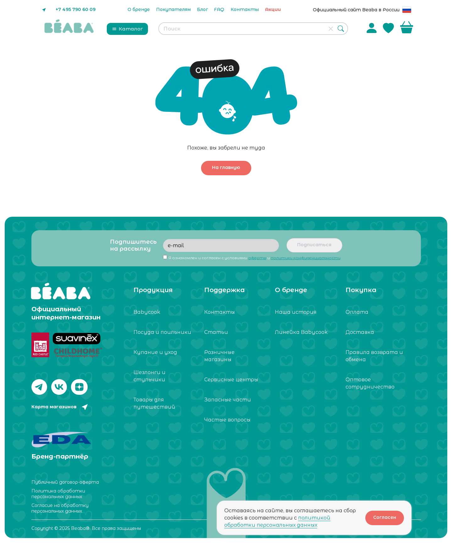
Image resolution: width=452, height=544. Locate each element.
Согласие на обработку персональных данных (60, 507)
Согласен (384, 517)
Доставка (360, 332)
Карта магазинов (54, 407)
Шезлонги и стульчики (149, 376)
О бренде (139, 9)
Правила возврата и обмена (374, 355)
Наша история (296, 312)
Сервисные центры (231, 380)
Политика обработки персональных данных (58, 492)
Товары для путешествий (154, 403)
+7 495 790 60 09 (75, 9)
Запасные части (227, 400)
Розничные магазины (219, 355)
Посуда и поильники (162, 332)
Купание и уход (155, 352)
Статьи (216, 332)
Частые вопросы (227, 420)
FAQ (219, 9)
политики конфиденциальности (305, 257)
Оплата (357, 312)
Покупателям (173, 9)
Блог (202, 9)
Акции (273, 9)
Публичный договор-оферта (65, 481)
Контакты (245, 9)
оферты (257, 257)
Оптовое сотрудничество (370, 383)
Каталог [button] (127, 29)
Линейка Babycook (301, 332)
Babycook (146, 312)
